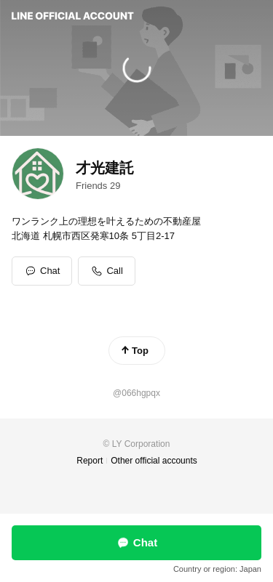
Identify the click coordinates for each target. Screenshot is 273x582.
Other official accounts (154, 461)
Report (89, 461)
